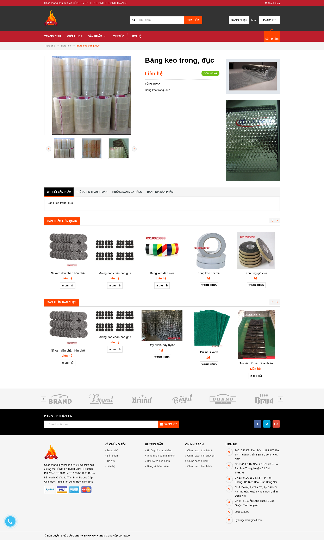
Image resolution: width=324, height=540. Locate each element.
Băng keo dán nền (162, 273)
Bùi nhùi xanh (209, 352)
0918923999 (242, 511)
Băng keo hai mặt (209, 273)
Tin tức (118, 36)
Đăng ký (269, 20)
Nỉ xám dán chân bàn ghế (68, 273)
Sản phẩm (97, 36)
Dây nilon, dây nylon (162, 345)
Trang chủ (52, 36)
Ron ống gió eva (256, 273)
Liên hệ (136, 36)
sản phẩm (272, 38)
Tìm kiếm (193, 20)
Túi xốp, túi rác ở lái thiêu (256, 363)
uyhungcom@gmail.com (249, 520)
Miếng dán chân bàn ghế (115, 273)
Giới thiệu (74, 36)
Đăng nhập (239, 20)
